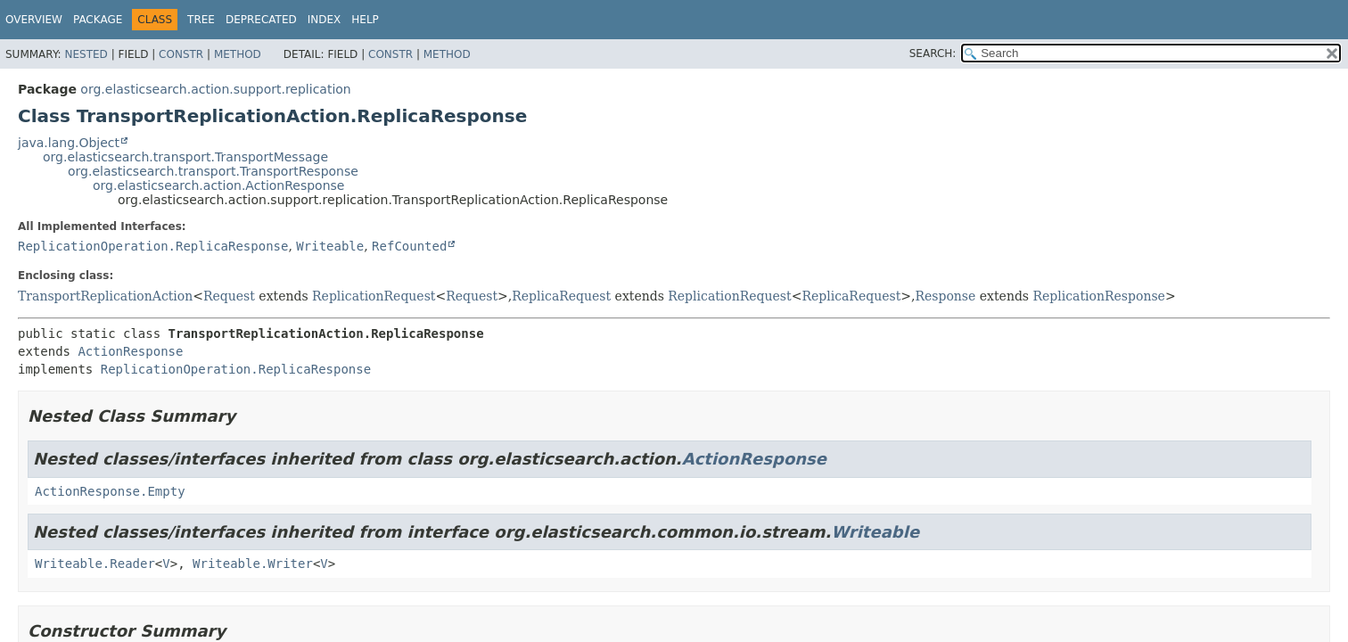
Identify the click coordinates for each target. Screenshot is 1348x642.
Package (97, 19)
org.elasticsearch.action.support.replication (215, 89)
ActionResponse (130, 351)
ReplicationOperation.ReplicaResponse (153, 246)
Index (324, 19)
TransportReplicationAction (105, 296)
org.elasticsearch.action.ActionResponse (218, 185)
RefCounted (409, 246)
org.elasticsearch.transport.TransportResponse (213, 171)
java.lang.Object (68, 143)
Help (365, 19)
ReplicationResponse (1099, 296)
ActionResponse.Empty (110, 491)
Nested (85, 54)
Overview (33, 19)
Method (237, 54)
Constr (181, 54)
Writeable (330, 246)
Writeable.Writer (253, 563)
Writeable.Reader (95, 563)
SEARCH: (933, 53)
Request (229, 296)
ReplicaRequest (561, 296)
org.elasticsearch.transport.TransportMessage (185, 157)
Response (945, 296)
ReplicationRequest (373, 296)
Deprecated (261, 19)
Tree (201, 19)
